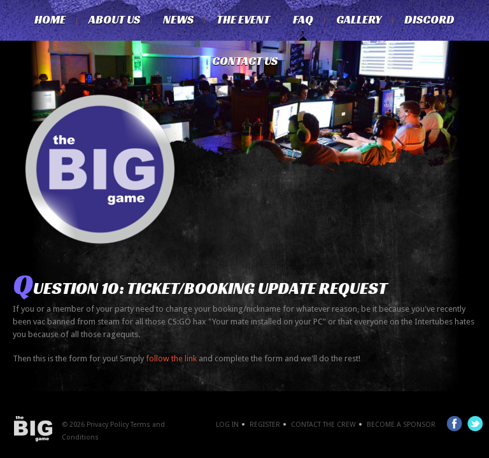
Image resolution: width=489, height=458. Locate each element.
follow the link (170, 358)
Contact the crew (323, 424)
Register (265, 424)
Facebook (454, 423)
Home (50, 19)
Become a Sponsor (401, 424)
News (178, 19)
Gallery (358, 19)
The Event (243, 19)
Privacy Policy (108, 424)
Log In (227, 424)
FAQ (303, 19)
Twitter (475, 423)
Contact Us (245, 61)
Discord (429, 19)
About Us (114, 19)
